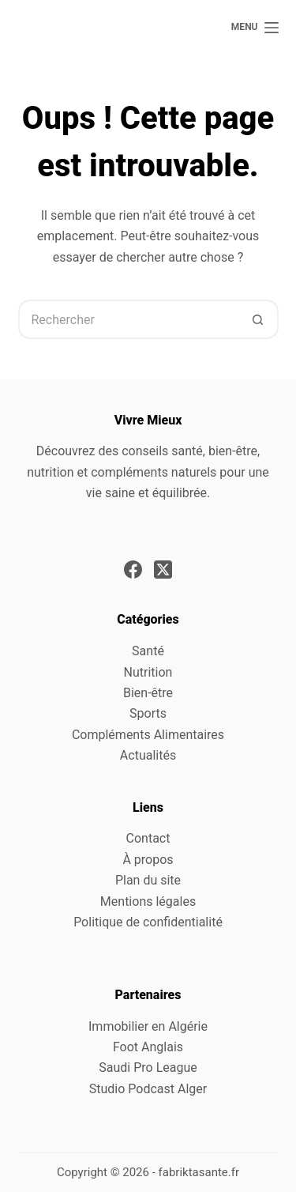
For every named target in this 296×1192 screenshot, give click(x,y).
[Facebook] (133, 569)
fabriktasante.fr (199, 1172)
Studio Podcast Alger (148, 1088)
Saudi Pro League (148, 1067)
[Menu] (255, 28)
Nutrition (148, 672)
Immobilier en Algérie (148, 1026)
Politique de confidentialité (148, 922)
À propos (147, 859)
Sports (148, 713)
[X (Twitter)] (163, 569)
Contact (148, 838)
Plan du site (148, 880)
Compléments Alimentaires (148, 734)
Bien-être (148, 692)
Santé (148, 650)
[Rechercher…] (128, 319)
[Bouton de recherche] (259, 319)
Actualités (148, 755)
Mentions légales (148, 901)
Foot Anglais (148, 1046)
